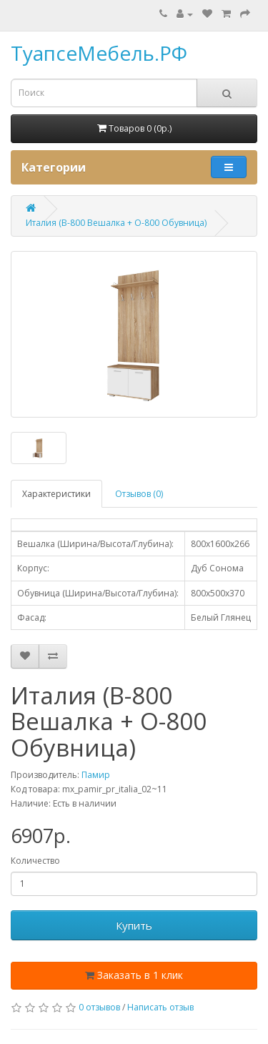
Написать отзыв (160, 1007)
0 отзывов (99, 1007)
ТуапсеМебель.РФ (99, 53)
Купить (134, 925)
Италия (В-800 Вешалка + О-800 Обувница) (116, 223)
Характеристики (56, 494)
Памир (95, 775)
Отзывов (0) (139, 494)
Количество (35, 861)
